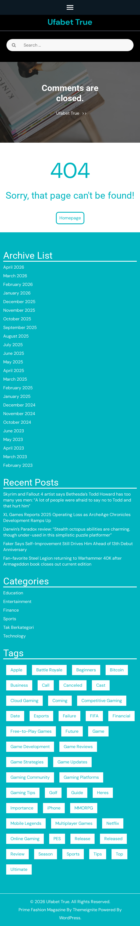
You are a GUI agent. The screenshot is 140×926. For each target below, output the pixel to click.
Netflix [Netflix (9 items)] (112, 823)
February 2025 (18, 388)
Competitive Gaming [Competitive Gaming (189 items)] (101, 700)
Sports (9, 619)
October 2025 (17, 319)
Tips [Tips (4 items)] (98, 854)
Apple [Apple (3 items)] (16, 670)
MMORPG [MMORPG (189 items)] (83, 808)
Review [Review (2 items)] (17, 854)
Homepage (70, 218)
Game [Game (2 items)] (98, 731)
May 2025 (13, 362)
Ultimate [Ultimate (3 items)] (18, 869)
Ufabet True (70, 22)
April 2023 (13, 448)
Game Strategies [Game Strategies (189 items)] (27, 762)
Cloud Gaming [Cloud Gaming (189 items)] (24, 700)
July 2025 (13, 345)
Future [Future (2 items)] (72, 731)
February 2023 (18, 465)
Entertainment (17, 601)
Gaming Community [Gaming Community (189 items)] (30, 777)
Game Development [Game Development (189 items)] (30, 746)
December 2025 (19, 301)
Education (13, 593)
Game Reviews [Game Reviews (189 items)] (78, 746)
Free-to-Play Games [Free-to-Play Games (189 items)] (31, 731)
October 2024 (17, 422)
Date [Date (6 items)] (15, 716)
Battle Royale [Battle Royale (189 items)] (49, 670)
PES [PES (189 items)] (57, 838)
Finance (11, 610)
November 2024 (19, 413)
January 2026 (17, 293)
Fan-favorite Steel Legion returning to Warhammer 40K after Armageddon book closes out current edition (62, 561)
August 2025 (16, 336)
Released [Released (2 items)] (113, 838)
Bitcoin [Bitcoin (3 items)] (117, 670)
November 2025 (19, 310)
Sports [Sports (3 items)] (73, 854)
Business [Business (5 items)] (19, 685)
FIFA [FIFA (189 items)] (94, 716)
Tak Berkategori (18, 627)
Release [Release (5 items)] (82, 838)
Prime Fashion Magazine (42, 910)
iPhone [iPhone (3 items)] (53, 808)
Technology (14, 636)
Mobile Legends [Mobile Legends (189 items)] (25, 823)
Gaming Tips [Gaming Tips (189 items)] (22, 792)
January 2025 (17, 396)
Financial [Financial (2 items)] (121, 716)
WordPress (69, 918)
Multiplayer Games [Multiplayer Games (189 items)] (73, 823)
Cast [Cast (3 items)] (100, 685)
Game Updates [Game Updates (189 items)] (72, 762)
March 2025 (15, 379)
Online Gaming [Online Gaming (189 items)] (25, 838)
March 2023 (15, 457)
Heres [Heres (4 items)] (103, 792)
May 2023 (13, 439)
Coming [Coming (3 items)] (59, 700)
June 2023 (13, 431)
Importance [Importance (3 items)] (21, 808)
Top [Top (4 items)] (119, 854)
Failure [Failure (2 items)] (69, 716)
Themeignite (85, 910)
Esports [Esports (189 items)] (41, 716)
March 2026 (15, 276)
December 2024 (19, 405)
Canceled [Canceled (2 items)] (72, 685)
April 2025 (13, 370)
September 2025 (20, 327)
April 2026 (13, 267)
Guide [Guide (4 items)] (77, 792)
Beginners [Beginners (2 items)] (86, 670)
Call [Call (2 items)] (45, 685)
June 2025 (13, 353)
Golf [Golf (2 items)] (53, 792)
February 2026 (18, 284)
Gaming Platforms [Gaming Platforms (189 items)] (81, 777)
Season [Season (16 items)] (45, 854)
